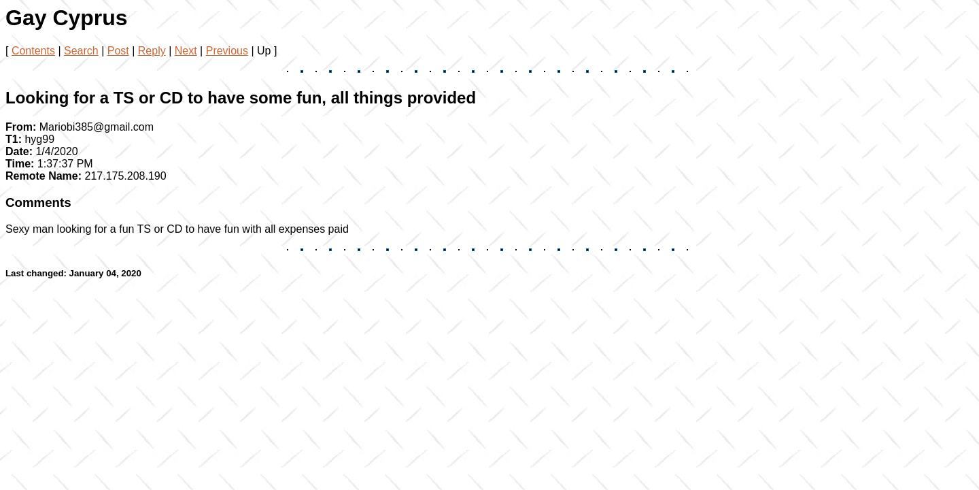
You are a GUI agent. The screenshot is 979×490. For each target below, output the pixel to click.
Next (186, 50)
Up (264, 50)
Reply (152, 50)
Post (118, 50)
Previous (227, 50)
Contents (33, 50)
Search (81, 50)
